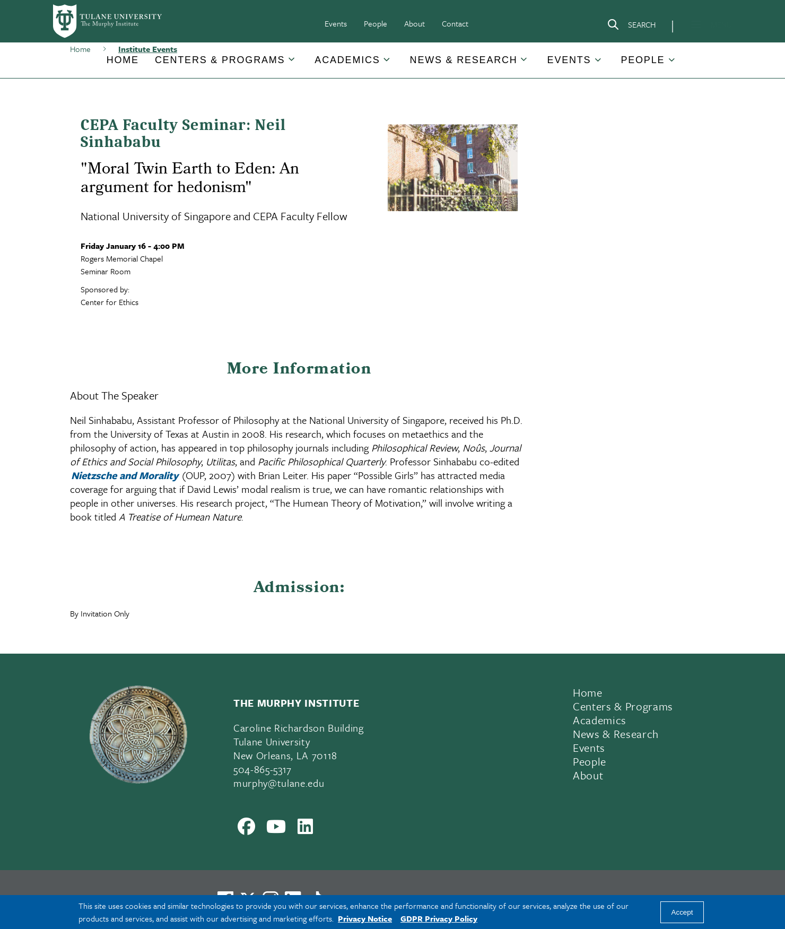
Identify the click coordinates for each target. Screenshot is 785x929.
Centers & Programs (220, 60)
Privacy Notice (365, 918)
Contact (455, 23)
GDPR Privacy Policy (438, 918)
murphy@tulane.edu (278, 783)
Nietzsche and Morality (124, 475)
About (414, 23)
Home (123, 60)
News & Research (464, 60)
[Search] (631, 26)
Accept (682, 912)
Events (336, 23)
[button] (123, 60)
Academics (347, 60)
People (375, 23)
